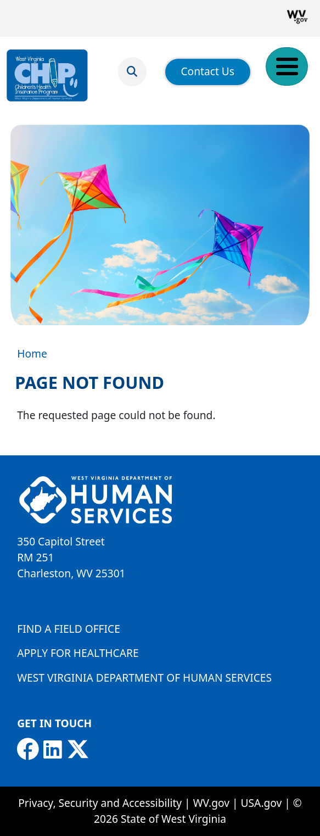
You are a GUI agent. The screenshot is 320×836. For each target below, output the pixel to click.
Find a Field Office (68, 628)
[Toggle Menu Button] (287, 66)
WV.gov (211, 802)
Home (32, 353)
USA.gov (261, 802)
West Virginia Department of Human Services (144, 677)
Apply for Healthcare (77, 652)
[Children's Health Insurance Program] (47, 75)
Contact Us (207, 71)
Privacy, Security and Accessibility (100, 802)
